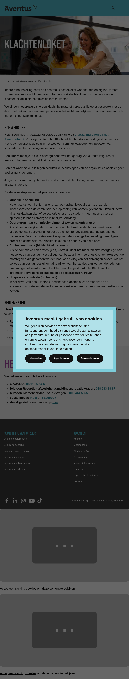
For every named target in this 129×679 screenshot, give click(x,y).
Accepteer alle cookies (90, 358)
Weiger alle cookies (61, 358)
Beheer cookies (36, 358)
